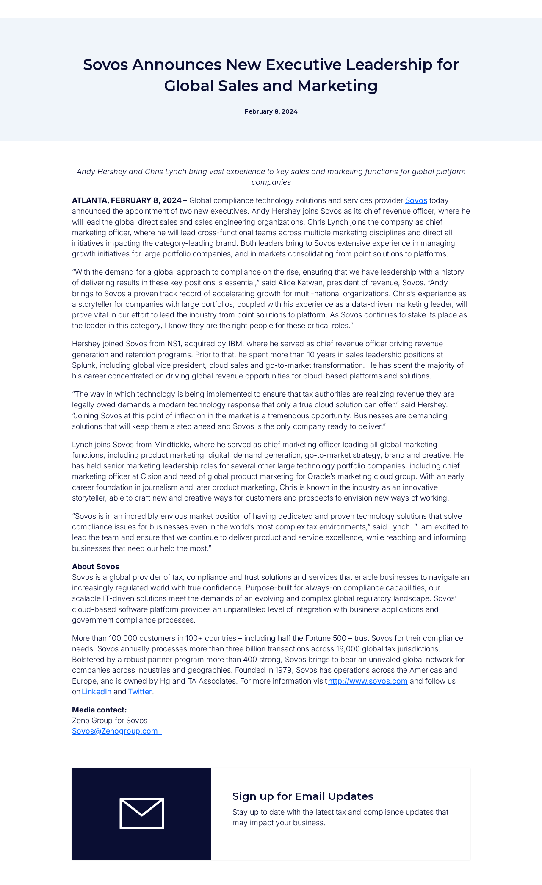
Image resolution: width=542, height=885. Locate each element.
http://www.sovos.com (368, 680)
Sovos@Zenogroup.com (117, 730)
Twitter (140, 691)
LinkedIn (96, 691)
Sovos (416, 200)
